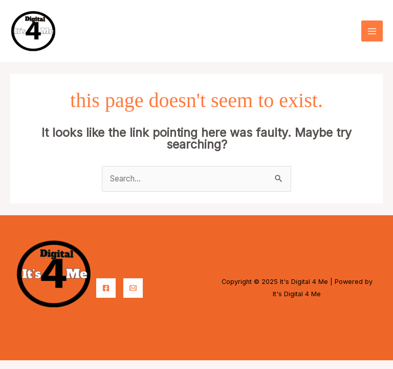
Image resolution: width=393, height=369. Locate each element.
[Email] (133, 288)
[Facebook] (106, 288)
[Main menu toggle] (372, 31)
